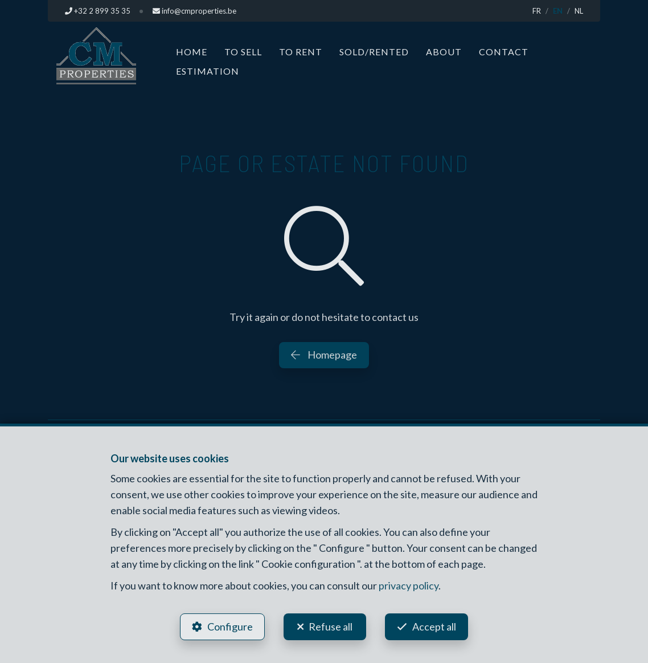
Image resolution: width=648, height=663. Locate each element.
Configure (230, 626)
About (444, 51)
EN (558, 10)
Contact (503, 51)
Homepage (324, 354)
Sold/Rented (374, 51)
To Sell (243, 51)
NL (579, 10)
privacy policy (408, 585)
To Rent (300, 51)
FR (536, 10)
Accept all (434, 626)
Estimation (207, 71)
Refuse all (330, 626)
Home (191, 51)
